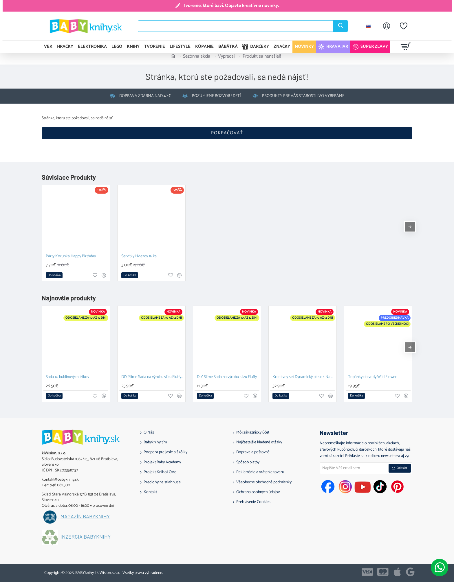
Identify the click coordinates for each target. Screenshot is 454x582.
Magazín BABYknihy (85, 516)
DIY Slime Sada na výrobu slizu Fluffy (227, 377)
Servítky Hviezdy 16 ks (139, 256)
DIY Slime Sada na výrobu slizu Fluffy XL (152, 377)
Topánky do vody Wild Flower (372, 377)
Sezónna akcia (196, 56)
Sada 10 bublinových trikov (67, 377)
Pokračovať (227, 133)
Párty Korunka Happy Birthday (71, 256)
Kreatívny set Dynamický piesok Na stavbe (303, 377)
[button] (54, 275)
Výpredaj (226, 56)
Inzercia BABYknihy (86, 537)
